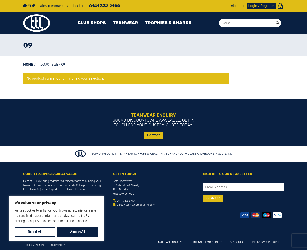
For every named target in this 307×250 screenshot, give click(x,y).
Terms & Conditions (34, 244)
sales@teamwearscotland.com (136, 204)
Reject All (35, 232)
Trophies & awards (168, 22)
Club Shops (92, 22)
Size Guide (237, 242)
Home (28, 64)
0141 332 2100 (126, 200)
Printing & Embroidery (206, 242)
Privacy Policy (57, 244)
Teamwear (125, 22)
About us (238, 6)
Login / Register (261, 6)
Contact (153, 135)
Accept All (77, 232)
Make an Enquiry (170, 242)
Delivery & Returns (266, 242)
